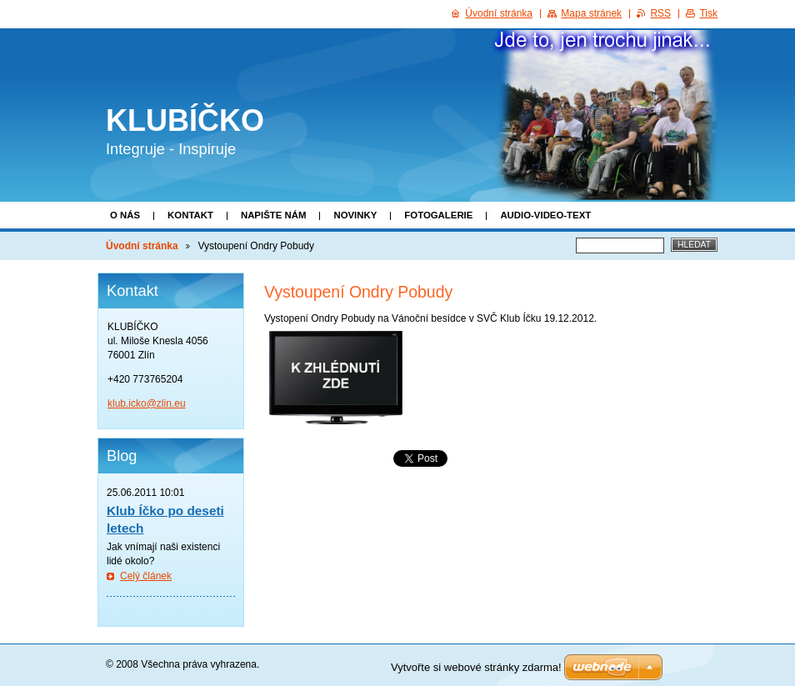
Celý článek (146, 576)
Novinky (355, 215)
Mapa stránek (591, 13)
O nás (125, 215)
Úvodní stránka (142, 246)
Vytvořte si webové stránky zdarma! (476, 667)
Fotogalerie (438, 215)
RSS (660, 13)
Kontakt (190, 215)
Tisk (708, 13)
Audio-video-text (545, 215)
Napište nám (273, 215)
